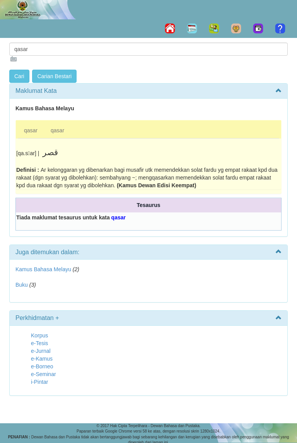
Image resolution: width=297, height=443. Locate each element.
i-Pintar (39, 382)
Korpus (39, 335)
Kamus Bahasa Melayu (44, 269)
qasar (31, 130)
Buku (21, 285)
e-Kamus (42, 359)
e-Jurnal (41, 351)
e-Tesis (39, 343)
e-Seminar (43, 374)
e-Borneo (42, 366)
